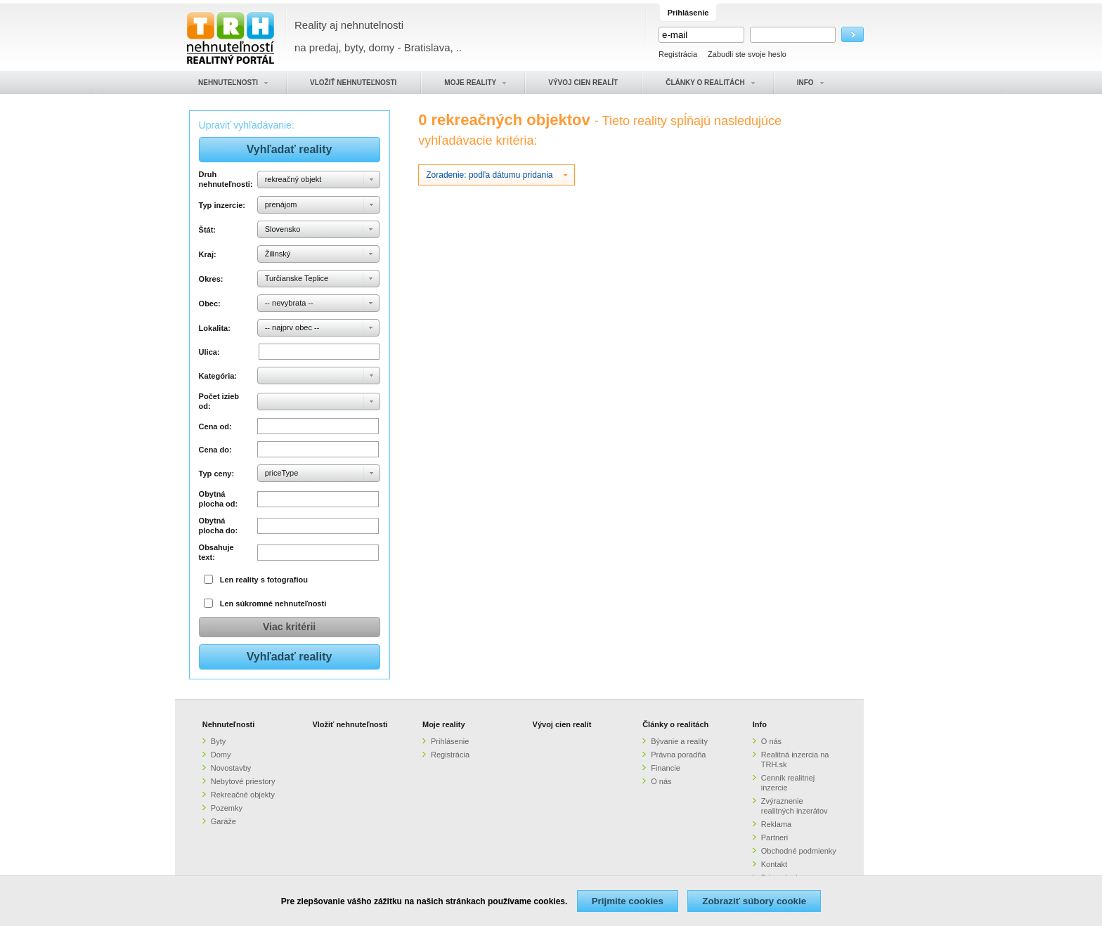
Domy (221, 754)
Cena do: (215, 449)
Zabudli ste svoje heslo (747, 54)
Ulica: (209, 352)
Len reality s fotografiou (264, 579)
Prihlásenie (450, 741)
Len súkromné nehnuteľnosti (273, 603)
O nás (661, 781)
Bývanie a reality (679, 741)
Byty (218, 741)
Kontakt (774, 864)
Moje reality (443, 724)
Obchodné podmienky (798, 851)
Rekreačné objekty (243, 794)
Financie (665, 768)
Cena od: (215, 426)
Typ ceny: (217, 473)
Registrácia (678, 54)
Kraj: (207, 254)
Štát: (207, 230)
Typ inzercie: (222, 205)
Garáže (223, 821)
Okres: (211, 279)
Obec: (210, 303)
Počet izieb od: (219, 401)
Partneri (775, 837)
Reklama (776, 824)
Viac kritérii (289, 626)
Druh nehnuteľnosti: (226, 179)
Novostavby (231, 768)
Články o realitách (675, 724)
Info (760, 724)
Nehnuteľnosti (228, 724)
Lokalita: (215, 328)
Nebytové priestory (243, 781)
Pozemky (226, 808)
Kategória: (218, 376)
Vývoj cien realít (562, 724)
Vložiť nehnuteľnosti (349, 724)
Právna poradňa (678, 754)
